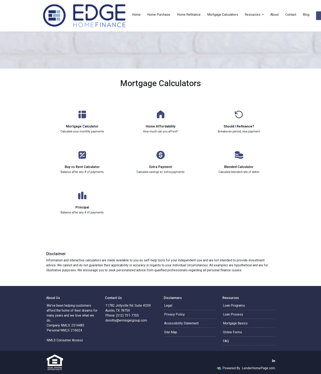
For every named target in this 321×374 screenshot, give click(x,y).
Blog (306, 15)
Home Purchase (158, 15)
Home (136, 15)
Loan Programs (234, 305)
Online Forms (232, 332)
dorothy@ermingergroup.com (126, 320)
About (274, 15)
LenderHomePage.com (258, 368)
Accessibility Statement (181, 323)
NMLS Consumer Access (65, 340)
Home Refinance (189, 15)
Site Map (170, 332)
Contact (290, 15)
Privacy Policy (174, 314)
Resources (253, 15)
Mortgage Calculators (222, 15)
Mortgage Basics (235, 323)
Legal (168, 305)
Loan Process (233, 314)
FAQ (226, 341)
